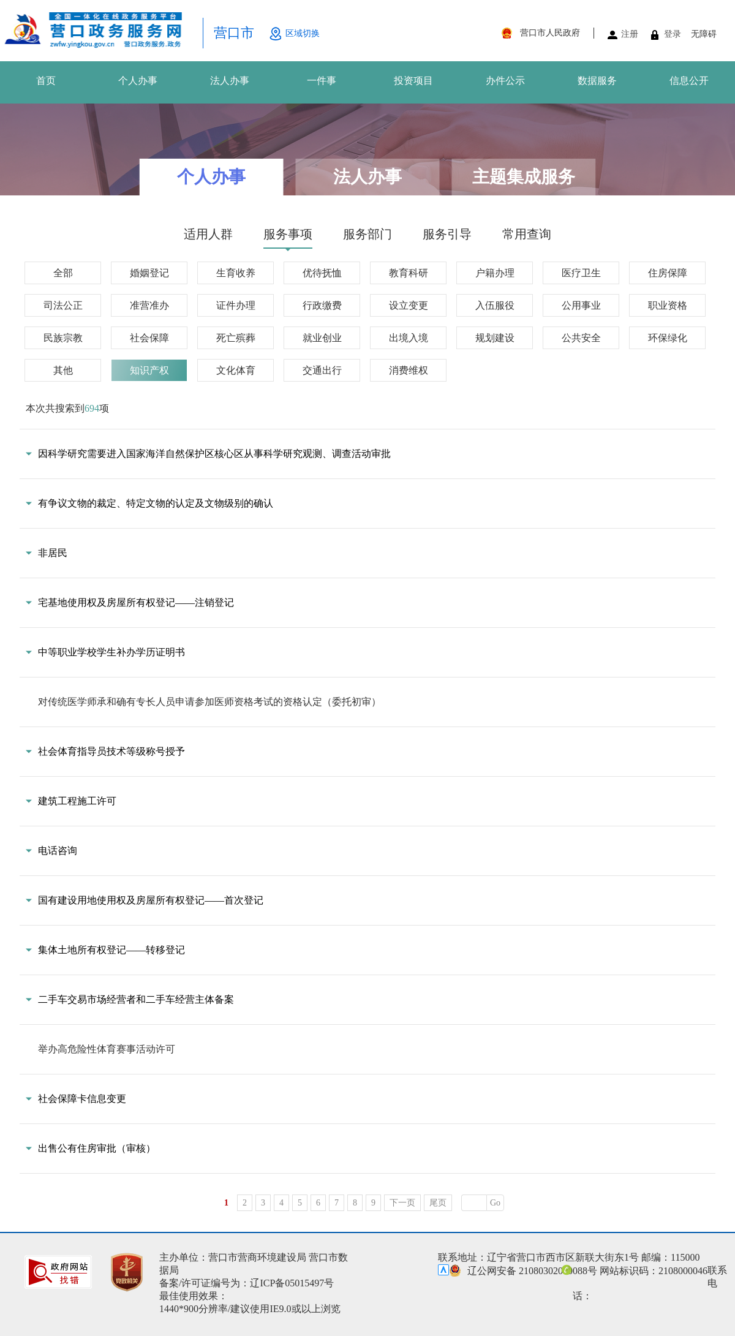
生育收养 (235, 273)
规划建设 (494, 338)
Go (495, 1202)
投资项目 (413, 80)
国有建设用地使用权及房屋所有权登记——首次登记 (150, 900)
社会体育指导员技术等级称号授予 (111, 751)
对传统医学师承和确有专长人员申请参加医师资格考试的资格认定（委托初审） (209, 701)
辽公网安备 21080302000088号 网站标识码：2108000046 (578, 1270)
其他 (63, 370)
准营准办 (149, 305)
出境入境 (408, 338)
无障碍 (704, 34)
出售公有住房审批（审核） (97, 1148)
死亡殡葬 (235, 338)
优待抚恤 (322, 273)
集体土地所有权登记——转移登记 (111, 950)
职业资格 (667, 305)
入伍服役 (494, 305)
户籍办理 (494, 273)
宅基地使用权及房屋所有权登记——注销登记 (136, 602)
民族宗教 (63, 338)
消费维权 (408, 370)
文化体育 (235, 370)
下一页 (402, 1202)
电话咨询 (57, 850)
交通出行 (322, 370)
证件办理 (235, 305)
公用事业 (581, 305)
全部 (63, 273)
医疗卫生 (581, 273)
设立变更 (408, 305)
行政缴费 (322, 305)
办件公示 (505, 80)
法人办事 (229, 80)
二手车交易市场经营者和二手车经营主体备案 (136, 999)
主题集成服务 (523, 176)
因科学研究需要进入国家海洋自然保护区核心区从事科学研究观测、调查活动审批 (214, 453)
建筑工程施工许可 (77, 801)
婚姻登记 (149, 273)
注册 (629, 34)
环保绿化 (667, 338)
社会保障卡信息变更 (82, 1098)
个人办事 (137, 80)
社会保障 (149, 338)
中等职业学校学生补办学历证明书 (111, 652)
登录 (672, 34)
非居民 (52, 553)
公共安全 (581, 338)
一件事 (321, 80)
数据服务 (597, 80)
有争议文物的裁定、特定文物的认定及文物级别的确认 (155, 503)
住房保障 (667, 273)
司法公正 (63, 305)
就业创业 (322, 338)
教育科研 (408, 273)
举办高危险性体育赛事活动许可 (106, 1049)
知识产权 (149, 370)
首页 (46, 80)
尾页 (438, 1202)
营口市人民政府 (550, 32)
